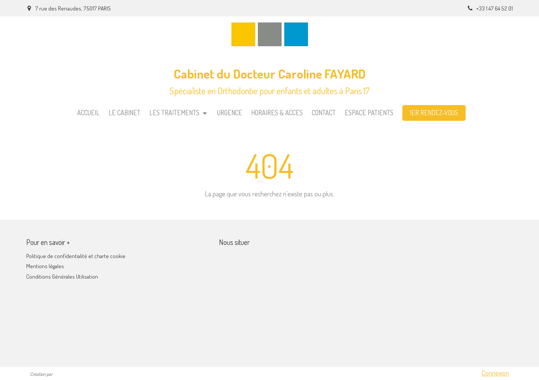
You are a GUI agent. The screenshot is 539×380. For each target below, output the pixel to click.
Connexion (495, 373)
